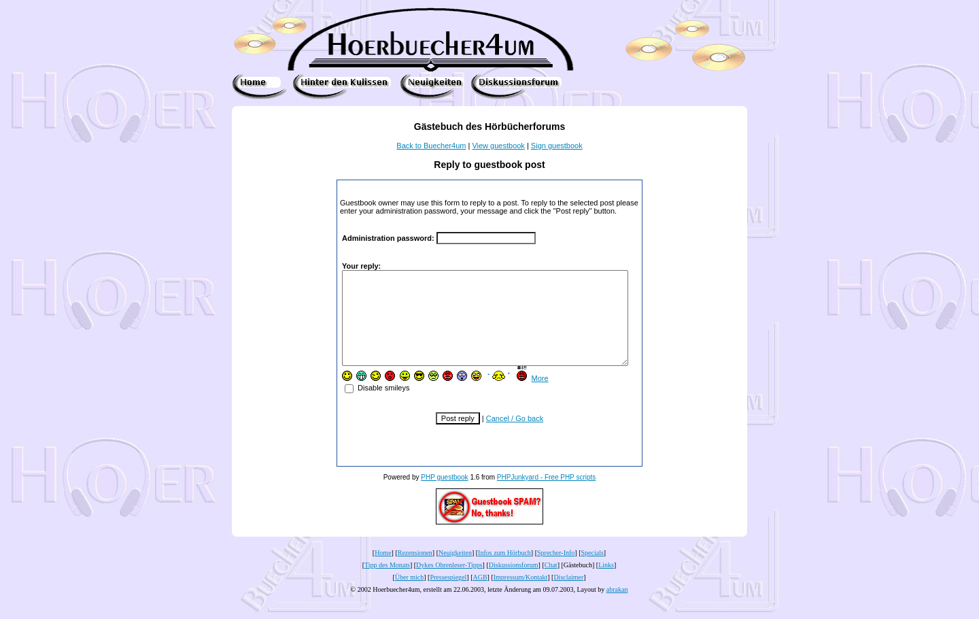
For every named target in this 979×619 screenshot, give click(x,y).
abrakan (617, 608)
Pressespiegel (448, 595)
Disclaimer (568, 595)
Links (606, 583)
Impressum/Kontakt (520, 595)
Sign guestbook (557, 145)
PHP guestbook (444, 495)
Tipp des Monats (387, 583)
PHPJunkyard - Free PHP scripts (546, 495)
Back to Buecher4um (431, 145)
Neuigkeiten (455, 571)
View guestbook (498, 145)
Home (383, 571)
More (527, 396)
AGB (480, 595)
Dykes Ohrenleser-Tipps (449, 583)
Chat (551, 583)
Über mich (409, 595)
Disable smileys (364, 406)
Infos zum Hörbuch (504, 571)
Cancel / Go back (514, 437)
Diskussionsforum (513, 583)
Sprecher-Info (555, 571)
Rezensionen (415, 571)
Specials (592, 571)
